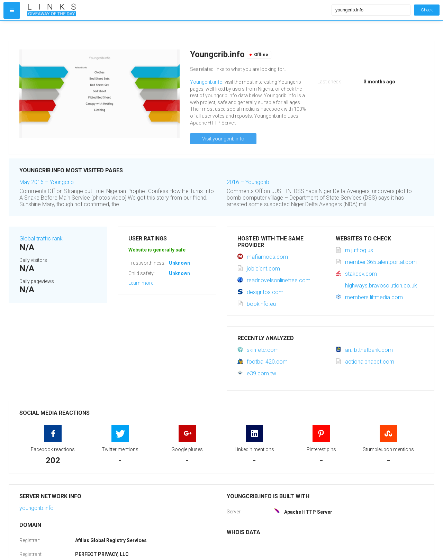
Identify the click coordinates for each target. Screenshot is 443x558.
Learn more (140, 283)
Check (427, 9)
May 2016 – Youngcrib (46, 182)
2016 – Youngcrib (248, 182)
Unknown (179, 263)
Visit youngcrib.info (223, 138)
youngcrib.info (36, 508)
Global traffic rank (41, 238)
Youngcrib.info (206, 82)
